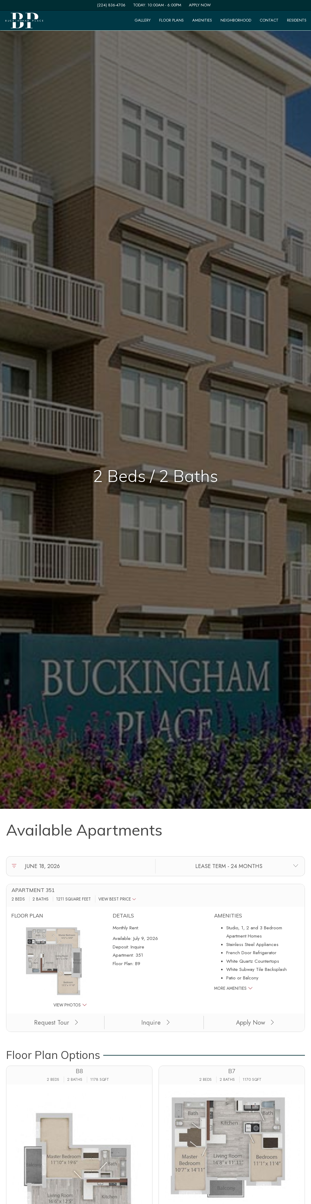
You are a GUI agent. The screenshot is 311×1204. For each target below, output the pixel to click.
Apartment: (123, 955)
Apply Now (200, 5)
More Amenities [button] (233, 988)
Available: (122, 938)
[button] (118, 899)
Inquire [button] (155, 1022)
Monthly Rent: (126, 927)
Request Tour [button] (56, 1022)
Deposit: (121, 947)
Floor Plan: (123, 963)
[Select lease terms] (229, 866)
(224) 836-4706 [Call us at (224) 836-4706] (111, 5)
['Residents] (297, 20)
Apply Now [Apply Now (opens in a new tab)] (255, 1022)
